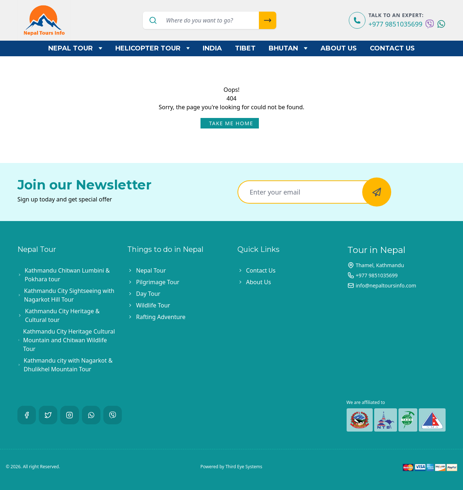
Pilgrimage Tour (157, 282)
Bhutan (288, 48)
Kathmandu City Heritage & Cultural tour (62, 315)
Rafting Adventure (160, 317)
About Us (339, 48)
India (212, 48)
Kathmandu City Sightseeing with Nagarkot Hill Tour (69, 295)
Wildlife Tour (153, 305)
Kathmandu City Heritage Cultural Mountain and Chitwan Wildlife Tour (69, 340)
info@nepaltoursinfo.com (386, 285)
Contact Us (392, 48)
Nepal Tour (75, 48)
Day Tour (148, 294)
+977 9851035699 (395, 24)
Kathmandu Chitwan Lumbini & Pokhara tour (67, 274)
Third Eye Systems (244, 467)
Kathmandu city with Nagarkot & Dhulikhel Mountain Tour (68, 364)
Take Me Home (231, 123)
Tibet (245, 48)
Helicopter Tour (152, 48)
